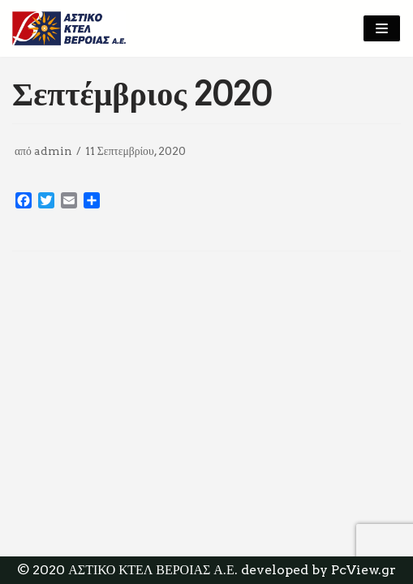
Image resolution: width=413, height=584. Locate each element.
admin (53, 150)
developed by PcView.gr (318, 570)
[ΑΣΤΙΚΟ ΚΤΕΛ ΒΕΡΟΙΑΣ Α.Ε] (69, 28)
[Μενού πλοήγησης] (382, 28)
